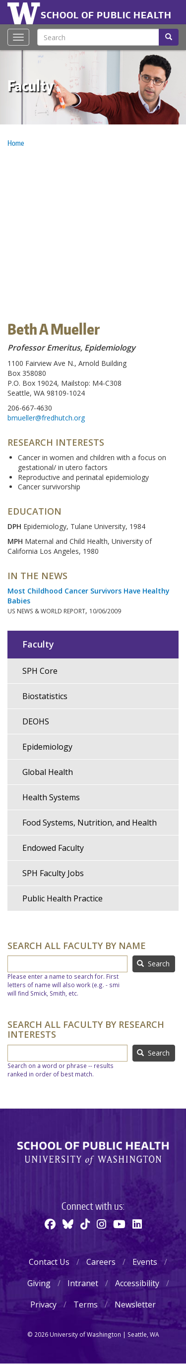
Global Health (47, 772)
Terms (85, 1304)
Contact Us (49, 1261)
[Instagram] (101, 1223)
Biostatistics (44, 696)
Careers (101, 1261)
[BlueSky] (67, 1223)
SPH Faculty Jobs (53, 873)
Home (15, 143)
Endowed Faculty (53, 847)
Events (144, 1261)
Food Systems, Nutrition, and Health (89, 822)
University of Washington (25, 12)
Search (153, 963)
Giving (39, 1283)
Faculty (30, 85)
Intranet (82, 1283)
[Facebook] (50, 1223)
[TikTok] (85, 1223)
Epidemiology (47, 746)
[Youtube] (119, 1223)
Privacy (43, 1304)
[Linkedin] (137, 1223)
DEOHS (35, 721)
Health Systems (51, 797)
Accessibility (137, 1283)
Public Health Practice (62, 898)
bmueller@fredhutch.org (46, 417)
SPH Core (40, 670)
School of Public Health (106, 14)
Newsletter (135, 1304)
